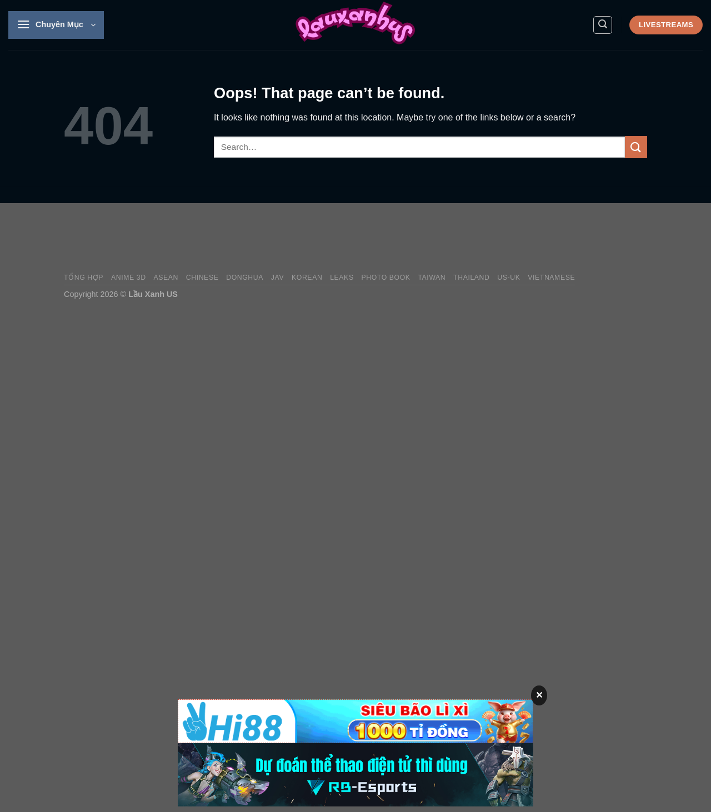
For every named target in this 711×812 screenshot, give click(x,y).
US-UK (508, 277)
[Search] (602, 25)
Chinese (202, 277)
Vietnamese (551, 277)
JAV (277, 277)
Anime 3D (128, 277)
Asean (165, 277)
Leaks (342, 277)
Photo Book (385, 277)
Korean (307, 277)
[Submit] (636, 147)
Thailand (471, 277)
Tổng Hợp (83, 277)
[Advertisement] (445, 238)
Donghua (244, 277)
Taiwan (431, 277)
